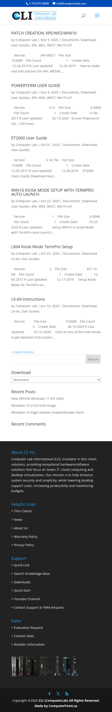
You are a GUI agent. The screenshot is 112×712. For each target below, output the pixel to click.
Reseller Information (29, 644)
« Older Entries (22, 352)
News (18, 519)
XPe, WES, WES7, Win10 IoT (51, 45)
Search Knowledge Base (31, 573)
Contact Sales (24, 636)
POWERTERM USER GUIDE (35, 85)
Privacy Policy (24, 545)
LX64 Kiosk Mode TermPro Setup (42, 246)
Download (88, 40)
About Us (21, 528)
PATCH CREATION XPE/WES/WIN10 (43, 33)
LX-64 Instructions (28, 299)
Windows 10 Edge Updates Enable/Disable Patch (47, 412)
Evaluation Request (28, 627)
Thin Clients (23, 511)
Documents (70, 40)
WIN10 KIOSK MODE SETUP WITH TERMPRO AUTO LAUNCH (52, 192)
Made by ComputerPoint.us (56, 706)
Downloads (22, 582)
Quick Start (22, 590)
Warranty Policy (25, 536)
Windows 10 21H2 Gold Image (33, 405)
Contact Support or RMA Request (39, 607)
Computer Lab (26, 40)
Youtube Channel (27, 599)
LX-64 (15, 259)
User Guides (20, 45)
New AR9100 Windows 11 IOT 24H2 (37, 398)
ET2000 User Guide (29, 138)
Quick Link (21, 565)
